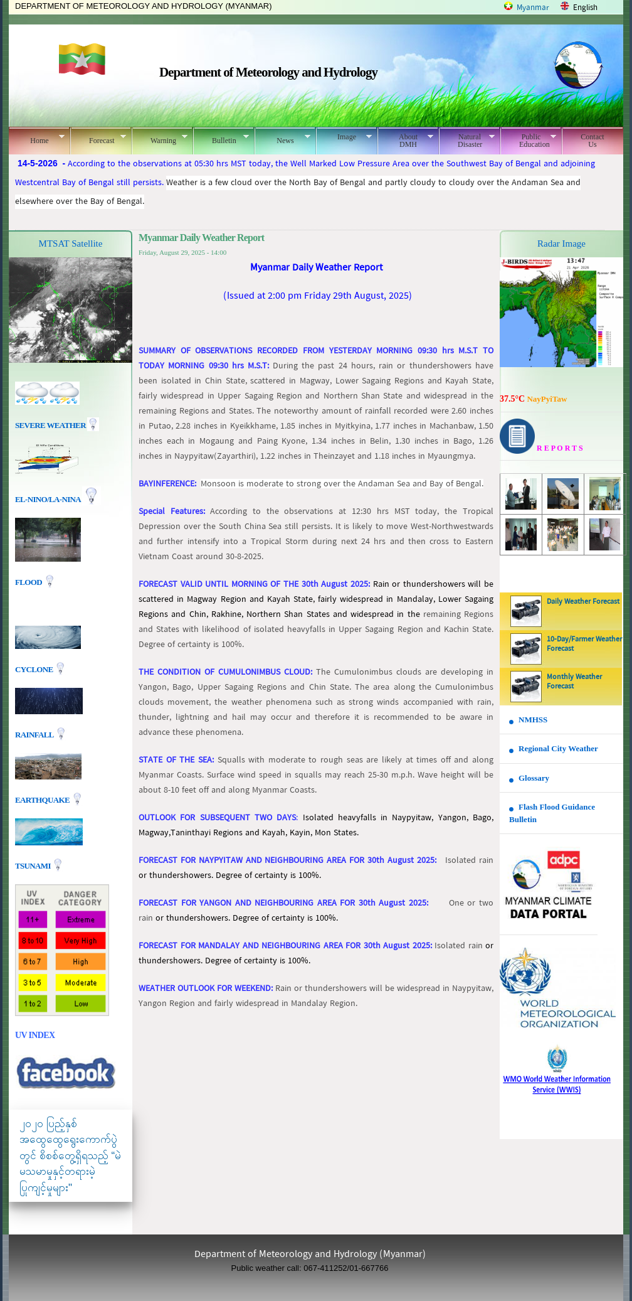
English (585, 7)
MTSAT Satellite (71, 243)
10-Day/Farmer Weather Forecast (584, 644)
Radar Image (561, 243)
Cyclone (35, 668)
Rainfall (35, 734)
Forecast (98, 138)
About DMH (405, 140)
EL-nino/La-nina (47, 499)
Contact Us (592, 140)
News (282, 138)
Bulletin (221, 138)
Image (344, 136)
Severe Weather (57, 425)
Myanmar (533, 7)
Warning (159, 138)
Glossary (534, 778)
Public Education (528, 140)
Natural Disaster (467, 140)
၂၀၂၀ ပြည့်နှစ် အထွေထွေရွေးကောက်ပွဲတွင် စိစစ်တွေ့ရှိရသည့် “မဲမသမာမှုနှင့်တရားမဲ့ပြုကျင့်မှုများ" (70, 1156)
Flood (29, 582)
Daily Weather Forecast (583, 602)
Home (37, 138)
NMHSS (533, 719)
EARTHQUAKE (43, 799)
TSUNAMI (33, 865)
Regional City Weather (558, 748)
